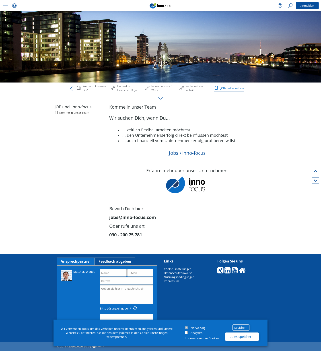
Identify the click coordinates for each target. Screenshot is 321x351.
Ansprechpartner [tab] (76, 261)
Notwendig (198, 328)
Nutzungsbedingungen (179, 277)
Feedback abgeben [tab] (115, 261)
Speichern (240, 328)
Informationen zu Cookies (202, 338)
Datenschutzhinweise (178, 273)
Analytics (196, 333)
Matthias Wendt (78, 275)
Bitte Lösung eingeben (115, 308)
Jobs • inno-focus (187, 153)
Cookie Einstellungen (154, 333)
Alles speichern (241, 336)
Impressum (171, 281)
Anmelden (307, 6)
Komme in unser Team (74, 113)
